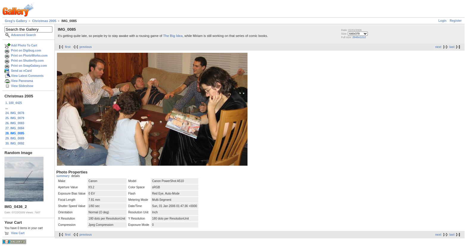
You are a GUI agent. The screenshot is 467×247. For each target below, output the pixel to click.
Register (456, 20)
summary (62, 176)
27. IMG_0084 (14, 128)
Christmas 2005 (44, 21)
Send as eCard (21, 70)
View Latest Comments (27, 75)
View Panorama (22, 81)
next (438, 47)
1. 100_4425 (13, 103)
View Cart (17, 233)
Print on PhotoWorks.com (29, 55)
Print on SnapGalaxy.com (29, 65)
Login (442, 20)
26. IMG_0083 (14, 123)
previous (86, 47)
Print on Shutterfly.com (27, 60)
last (451, 47)
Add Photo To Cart (24, 45)
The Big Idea (173, 36)
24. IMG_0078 (14, 113)
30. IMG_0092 (14, 143)
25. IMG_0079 (14, 118)
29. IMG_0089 (14, 138)
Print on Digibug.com (26, 50)
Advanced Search (23, 35)
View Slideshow (22, 86)
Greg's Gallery (16, 21)
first (68, 47)
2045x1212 (359, 37)
